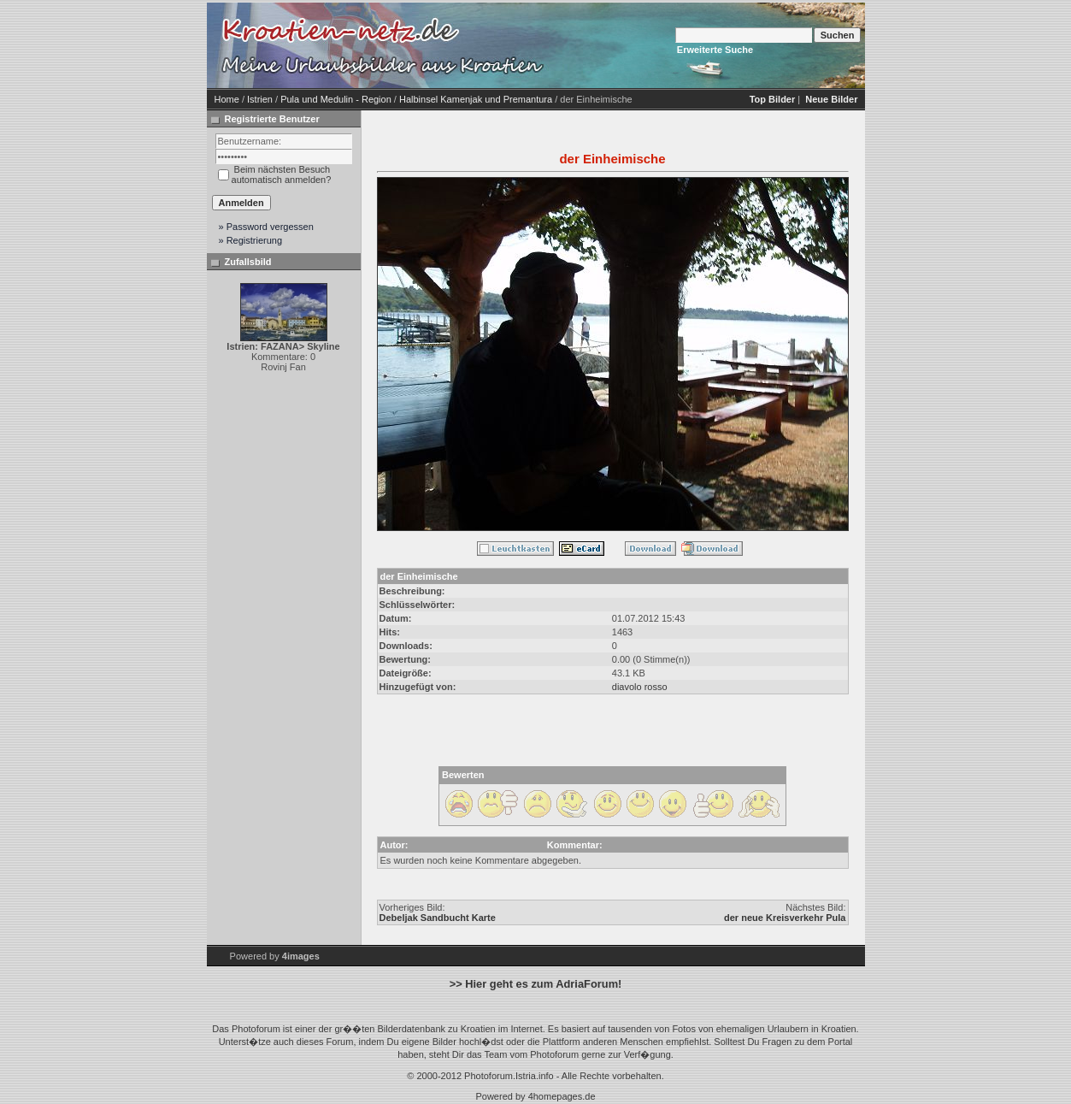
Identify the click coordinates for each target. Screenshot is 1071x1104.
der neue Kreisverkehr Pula (784, 917)
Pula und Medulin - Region (335, 99)
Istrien (260, 99)
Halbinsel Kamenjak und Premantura (475, 99)
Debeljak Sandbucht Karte (438, 917)
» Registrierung (251, 240)
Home (227, 99)
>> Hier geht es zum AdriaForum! (536, 983)
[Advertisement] (694, 45)
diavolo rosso (640, 687)
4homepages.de (562, 1096)
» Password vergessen (266, 226)
